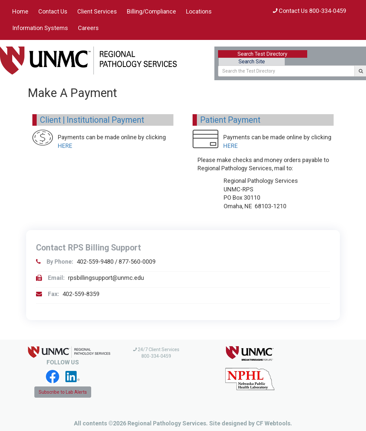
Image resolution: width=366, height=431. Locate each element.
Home (20, 11)
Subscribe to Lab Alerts (63, 392)
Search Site (251, 61)
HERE (65, 145)
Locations (199, 11)
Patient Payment (230, 120)
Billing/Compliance (151, 11)
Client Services (97, 11)
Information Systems (40, 27)
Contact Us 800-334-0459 (309, 10)
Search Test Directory (262, 54)
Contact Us (52, 11)
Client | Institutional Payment (92, 120)
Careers (88, 27)
